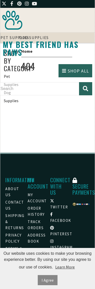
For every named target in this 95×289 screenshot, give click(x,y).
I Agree (48, 280)
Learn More (65, 266)
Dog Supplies (11, 96)
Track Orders (36, 224)
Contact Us (14, 205)
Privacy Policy (13, 238)
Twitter (58, 204)
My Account (36, 197)
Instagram (58, 244)
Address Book (36, 238)
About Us (12, 191)
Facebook (58, 217)
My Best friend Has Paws (41, 48)
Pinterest (58, 231)
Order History (36, 211)
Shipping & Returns (14, 221)
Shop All (75, 71)
